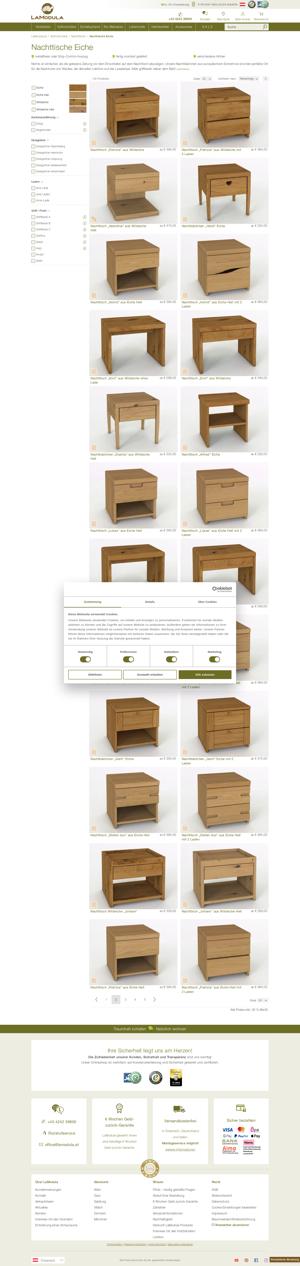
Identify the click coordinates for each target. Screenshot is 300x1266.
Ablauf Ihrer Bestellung (168, 1196)
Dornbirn (100, 1213)
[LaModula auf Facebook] (256, 1260)
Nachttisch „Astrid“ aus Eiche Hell (116, 302)
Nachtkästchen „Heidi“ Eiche (203, 226)
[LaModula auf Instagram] (266, 1260)
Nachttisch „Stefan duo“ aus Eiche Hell (119, 835)
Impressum (219, 1213)
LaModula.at (39, 36)
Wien (97, 1190)
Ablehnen (95, 674)
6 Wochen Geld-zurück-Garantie (175, 1202)
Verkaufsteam (44, 1202)
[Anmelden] (242, 15)
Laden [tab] (35, 181)
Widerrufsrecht (222, 1196)
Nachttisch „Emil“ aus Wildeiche (206, 378)
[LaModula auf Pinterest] (246, 1260)
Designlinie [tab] (38, 140)
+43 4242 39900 (59, 1122)
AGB (215, 1190)
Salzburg (100, 1202)
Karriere (40, 1213)
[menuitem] (43, 27)
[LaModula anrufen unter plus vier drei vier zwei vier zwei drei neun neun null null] (180, 15)
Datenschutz (220, 1202)
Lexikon (158, 1237)
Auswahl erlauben (150, 674)
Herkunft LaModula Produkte (173, 1225)
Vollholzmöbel (59, 36)
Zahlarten (159, 1207)
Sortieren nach (227, 78)
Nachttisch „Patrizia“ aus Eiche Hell (117, 987)
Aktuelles (41, 1207)
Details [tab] (150, 601)
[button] (175, 4)
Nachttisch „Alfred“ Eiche (201, 454)
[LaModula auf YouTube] (236, 1260)
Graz (97, 1196)
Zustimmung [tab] (92, 601)
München (100, 1219)
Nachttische (79, 36)
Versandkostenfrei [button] (180, 1121)
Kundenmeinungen (48, 1190)
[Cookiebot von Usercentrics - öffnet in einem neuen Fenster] (215, 589)
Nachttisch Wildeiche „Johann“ (113, 911)
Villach (98, 1207)
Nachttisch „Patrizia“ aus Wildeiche (117, 150)
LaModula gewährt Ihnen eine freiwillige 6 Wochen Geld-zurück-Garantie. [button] (119, 1142)
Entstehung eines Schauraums (56, 1225)
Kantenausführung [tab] (43, 117)
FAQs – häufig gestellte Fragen (174, 1190)
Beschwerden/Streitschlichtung (233, 1219)
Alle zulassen (204, 674)
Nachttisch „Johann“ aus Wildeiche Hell (212, 911)
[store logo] (47, 12)
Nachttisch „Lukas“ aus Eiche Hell (116, 531)
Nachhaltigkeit (163, 1219)
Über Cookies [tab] (207, 601)
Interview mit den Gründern (54, 1219)
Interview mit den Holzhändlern (174, 1231)
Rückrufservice (59, 1133)
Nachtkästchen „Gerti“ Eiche (112, 759)
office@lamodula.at (59, 1145)
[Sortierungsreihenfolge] (265, 78)
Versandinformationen (168, 1213)
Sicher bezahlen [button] (241, 1121)
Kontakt (40, 1196)
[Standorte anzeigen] (223, 15)
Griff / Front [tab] (38, 210)
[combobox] (247, 26)
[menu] (125, 27)
